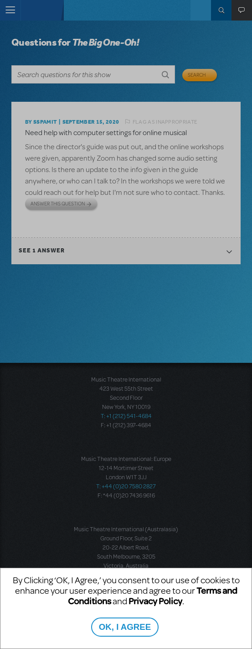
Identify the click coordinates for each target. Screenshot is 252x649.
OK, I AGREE (125, 627)
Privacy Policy (155, 600)
